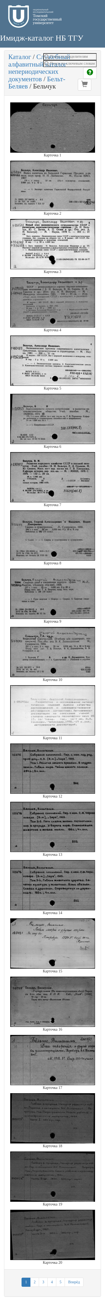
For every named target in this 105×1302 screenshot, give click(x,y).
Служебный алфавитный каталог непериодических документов (39, 68)
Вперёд (74, 1282)
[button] (84, 85)
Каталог (19, 56)
